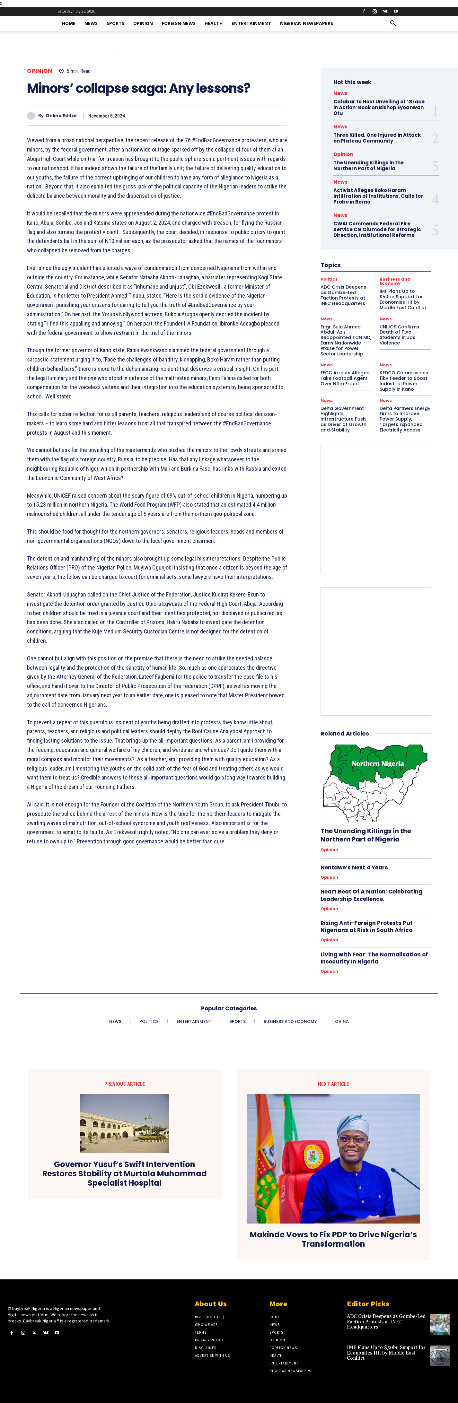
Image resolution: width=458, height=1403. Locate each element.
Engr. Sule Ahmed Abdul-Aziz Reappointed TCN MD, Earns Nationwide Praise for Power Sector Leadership (346, 340)
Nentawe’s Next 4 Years (354, 867)
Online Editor (61, 115)
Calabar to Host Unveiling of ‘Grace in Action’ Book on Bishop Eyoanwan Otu (379, 107)
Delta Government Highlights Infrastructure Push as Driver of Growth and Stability (343, 419)
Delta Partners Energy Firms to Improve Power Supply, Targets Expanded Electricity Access (405, 419)
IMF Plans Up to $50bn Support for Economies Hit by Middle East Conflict (386, 1353)
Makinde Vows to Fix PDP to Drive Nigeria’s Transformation (333, 1239)
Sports (115, 23)
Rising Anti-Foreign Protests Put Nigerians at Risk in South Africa (367, 926)
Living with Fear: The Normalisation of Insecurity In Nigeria (374, 958)
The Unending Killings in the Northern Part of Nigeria (368, 165)
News (91, 23)
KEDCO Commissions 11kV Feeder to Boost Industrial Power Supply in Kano (404, 381)
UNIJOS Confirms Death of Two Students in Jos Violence (399, 335)
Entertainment (251, 23)
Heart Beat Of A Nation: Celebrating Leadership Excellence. (371, 895)
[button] (393, 24)
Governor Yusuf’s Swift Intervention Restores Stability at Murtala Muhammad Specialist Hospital (124, 1174)
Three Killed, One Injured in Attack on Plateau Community (377, 138)
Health (214, 23)
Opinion (143, 23)
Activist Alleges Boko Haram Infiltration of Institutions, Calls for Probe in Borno (378, 196)
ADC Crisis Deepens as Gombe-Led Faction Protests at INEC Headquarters (386, 1321)
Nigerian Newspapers (306, 23)
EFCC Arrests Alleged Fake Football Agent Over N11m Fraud (345, 378)
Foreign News (179, 23)
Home (68, 23)
